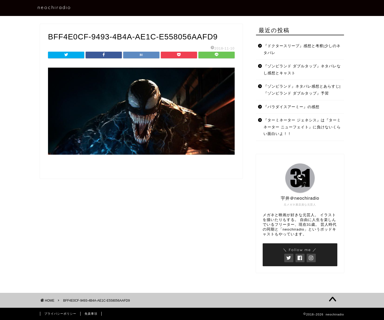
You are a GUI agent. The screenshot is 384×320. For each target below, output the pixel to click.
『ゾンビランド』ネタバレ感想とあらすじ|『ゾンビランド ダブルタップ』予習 (302, 89)
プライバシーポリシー (60, 313)
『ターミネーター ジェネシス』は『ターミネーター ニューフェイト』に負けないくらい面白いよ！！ (302, 127)
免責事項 (91, 313)
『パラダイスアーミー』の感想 (291, 107)
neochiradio (54, 7)
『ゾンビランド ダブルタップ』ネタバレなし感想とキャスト (302, 69)
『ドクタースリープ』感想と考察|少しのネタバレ (302, 49)
